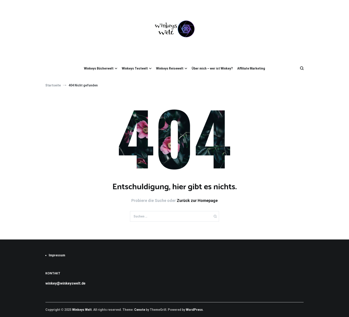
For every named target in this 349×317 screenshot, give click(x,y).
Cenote (139, 309)
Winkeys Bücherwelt (99, 68)
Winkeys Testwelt (135, 68)
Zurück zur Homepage (197, 200)
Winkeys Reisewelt (169, 68)
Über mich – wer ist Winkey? (212, 68)
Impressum (57, 255)
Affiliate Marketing (251, 68)
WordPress (194, 309)
